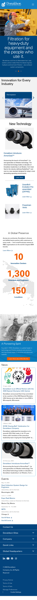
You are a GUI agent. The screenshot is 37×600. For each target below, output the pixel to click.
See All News (5, 517)
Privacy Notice (8, 580)
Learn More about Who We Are (18, 359)
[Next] (34, 99)
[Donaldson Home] (15, 4)
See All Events (6, 520)
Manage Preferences (10, 589)
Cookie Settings (16, 592)
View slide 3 (21, 71)
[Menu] (32, 4)
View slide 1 (16, 71)
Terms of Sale (7, 586)
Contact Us (8, 527)
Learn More (19, 177)
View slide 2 (18, 71)
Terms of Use (7, 583)
